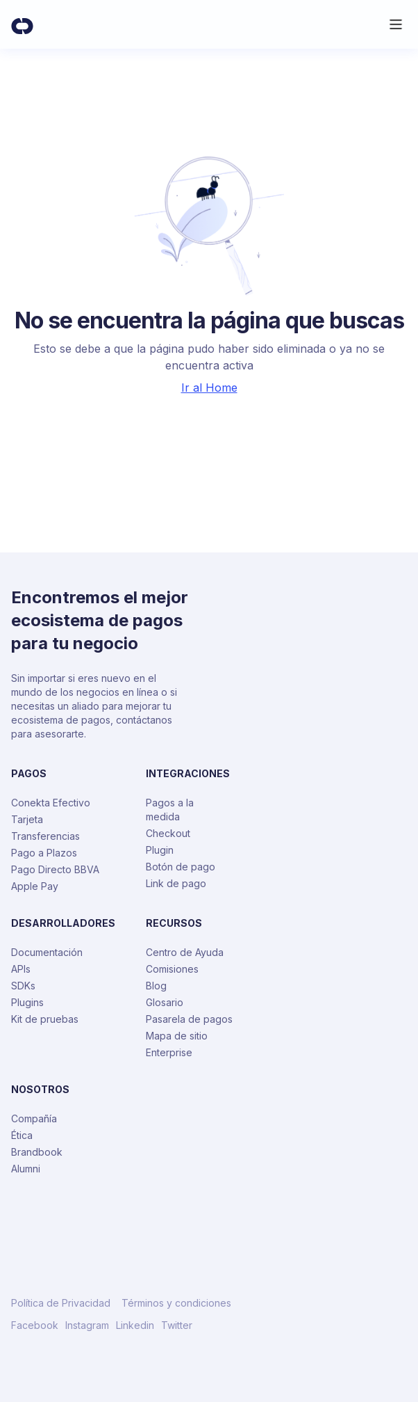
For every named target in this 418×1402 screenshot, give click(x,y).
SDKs (23, 985)
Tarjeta (27, 819)
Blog (156, 985)
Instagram (87, 1325)
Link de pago (176, 883)
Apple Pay (34, 886)
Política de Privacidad (60, 1303)
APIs (21, 969)
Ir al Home (209, 388)
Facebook (34, 1325)
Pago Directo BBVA (55, 869)
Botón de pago (180, 867)
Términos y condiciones (176, 1303)
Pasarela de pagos (189, 1019)
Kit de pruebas (44, 1019)
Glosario (164, 1002)
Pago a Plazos (44, 853)
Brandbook (36, 1152)
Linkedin (135, 1325)
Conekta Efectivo (50, 802)
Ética (22, 1135)
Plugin (160, 850)
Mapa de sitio (177, 1036)
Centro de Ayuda (185, 952)
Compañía (34, 1118)
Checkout (168, 833)
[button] (396, 24)
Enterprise (169, 1052)
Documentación (47, 952)
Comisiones (172, 969)
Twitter (176, 1325)
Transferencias (45, 836)
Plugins (27, 1002)
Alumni (25, 1168)
